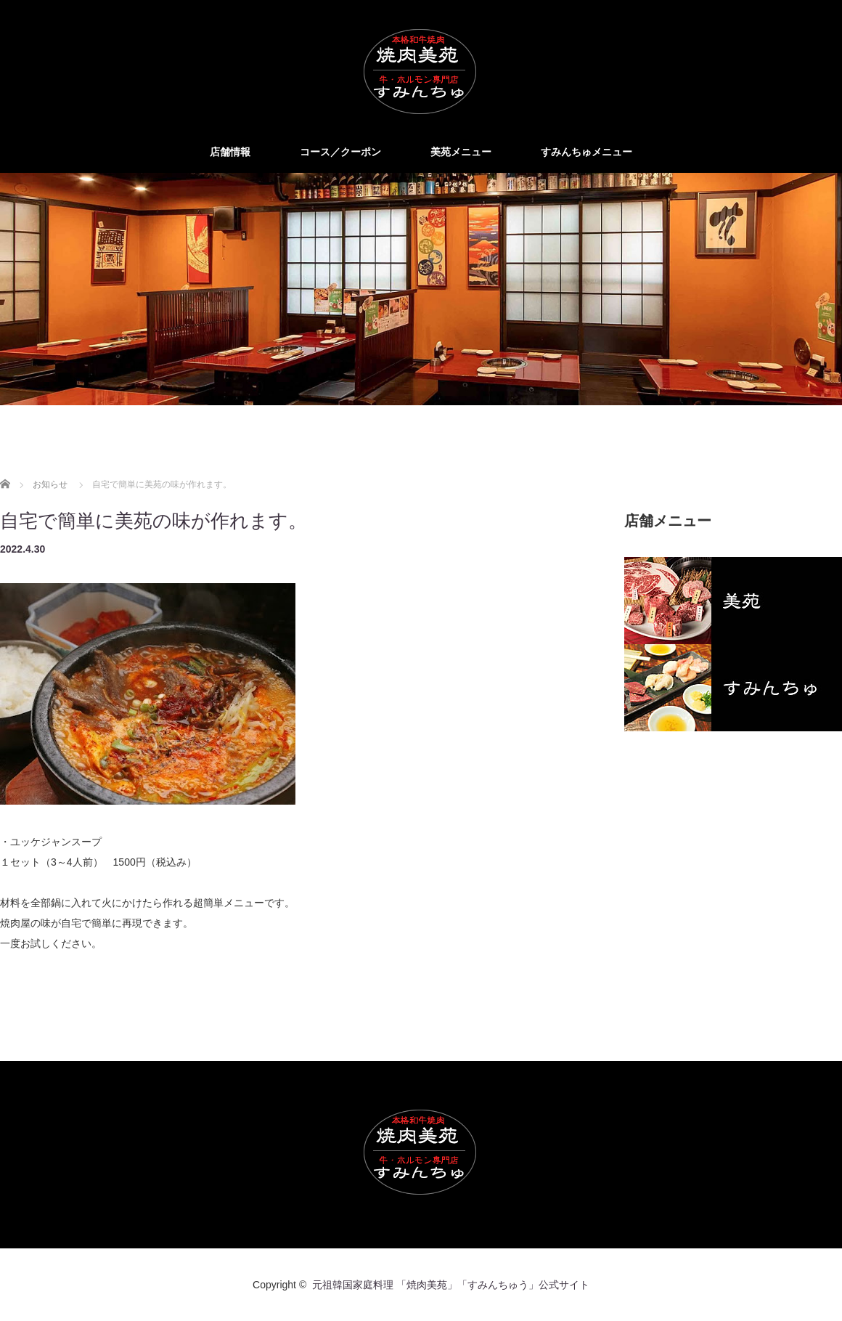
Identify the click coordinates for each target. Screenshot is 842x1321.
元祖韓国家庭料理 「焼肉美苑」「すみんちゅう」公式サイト (450, 1284)
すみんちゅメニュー (586, 152)
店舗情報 (230, 152)
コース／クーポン (340, 152)
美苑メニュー (460, 152)
